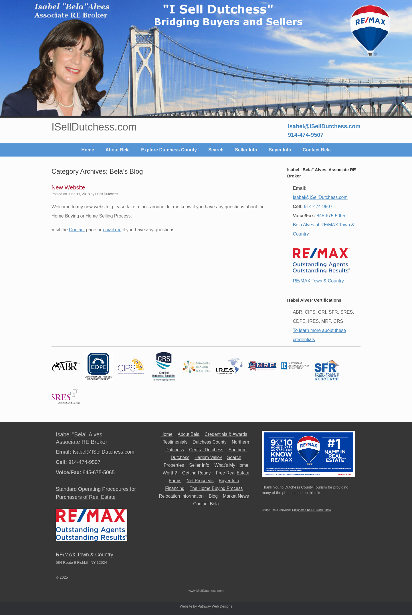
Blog (213, 496)
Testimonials (175, 442)
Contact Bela (317, 149)
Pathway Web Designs (215, 606)
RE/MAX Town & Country (318, 280)
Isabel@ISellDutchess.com (324, 126)
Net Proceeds (200, 480)
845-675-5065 (331, 215)
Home (87, 149)
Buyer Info (280, 149)
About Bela (118, 149)
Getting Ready (196, 472)
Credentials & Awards (226, 434)
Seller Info (246, 149)
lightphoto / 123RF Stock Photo (311, 509)
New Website (68, 187)
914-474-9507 (306, 135)
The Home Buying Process (216, 488)
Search (215, 149)
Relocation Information (181, 496)
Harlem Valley (208, 457)
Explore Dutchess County (169, 149)
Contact (77, 229)
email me (112, 229)
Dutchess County (210, 442)
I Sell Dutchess (106, 194)
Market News (236, 496)
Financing (175, 488)
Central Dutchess (206, 449)
